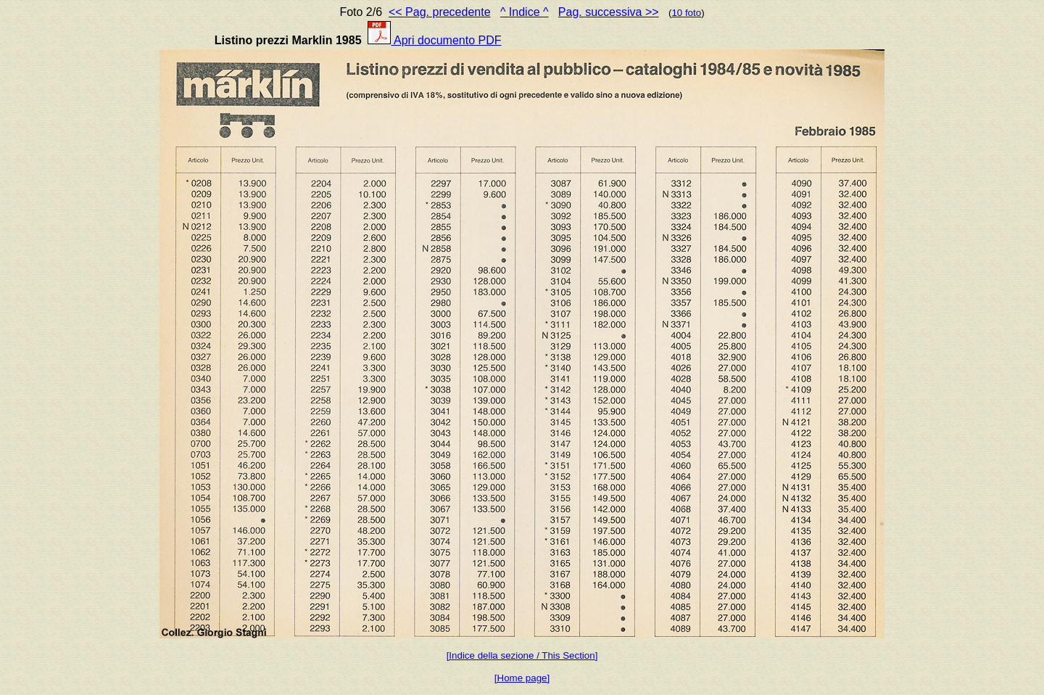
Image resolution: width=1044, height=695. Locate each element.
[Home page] (522, 678)
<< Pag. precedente (440, 12)
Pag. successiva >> (608, 12)
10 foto (686, 12)
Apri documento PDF (434, 40)
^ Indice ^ (524, 12)
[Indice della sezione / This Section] (522, 655)
